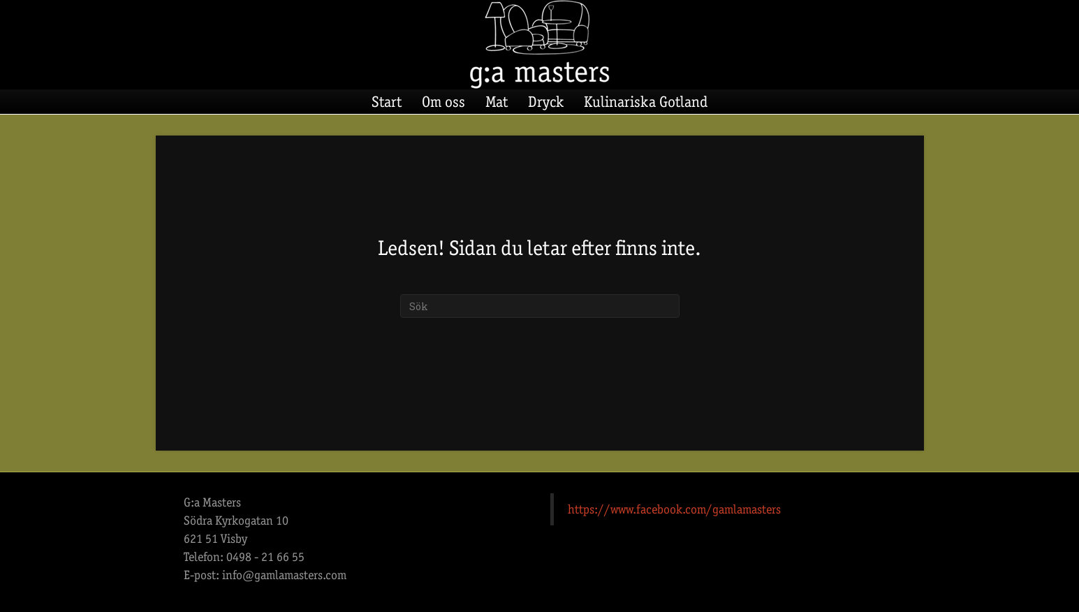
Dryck (546, 101)
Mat (496, 101)
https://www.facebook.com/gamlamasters (674, 509)
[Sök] (540, 306)
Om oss (443, 101)
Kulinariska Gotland (645, 101)
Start (387, 101)
